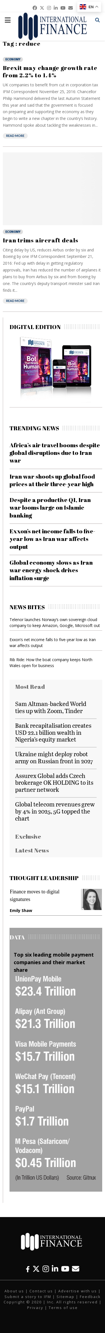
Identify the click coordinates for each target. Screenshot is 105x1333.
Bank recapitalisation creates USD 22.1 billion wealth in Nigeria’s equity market (53, 732)
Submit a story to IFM (27, 1296)
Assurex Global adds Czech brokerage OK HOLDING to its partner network (54, 782)
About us (14, 1290)
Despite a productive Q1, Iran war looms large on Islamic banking (50, 507)
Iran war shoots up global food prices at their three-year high (52, 480)
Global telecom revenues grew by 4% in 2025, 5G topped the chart (55, 811)
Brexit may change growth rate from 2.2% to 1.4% (50, 71)
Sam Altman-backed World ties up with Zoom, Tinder (50, 707)
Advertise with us (77, 1290)
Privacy (35, 1307)
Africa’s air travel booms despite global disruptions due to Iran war (55, 452)
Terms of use (63, 1307)
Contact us (41, 1290)
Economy (12, 59)
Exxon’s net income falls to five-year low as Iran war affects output (52, 539)
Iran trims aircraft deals (40, 240)
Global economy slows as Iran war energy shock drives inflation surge (51, 570)
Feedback (90, 1296)
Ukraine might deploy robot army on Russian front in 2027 (54, 757)
